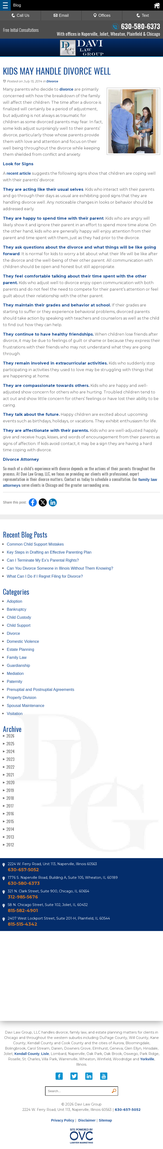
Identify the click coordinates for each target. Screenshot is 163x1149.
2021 (8, 774)
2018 (8, 798)
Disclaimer (87, 1120)
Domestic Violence (23, 641)
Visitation (15, 714)
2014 (8, 829)
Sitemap (105, 1120)
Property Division (21, 698)
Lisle (45, 1054)
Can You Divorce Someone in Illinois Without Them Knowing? (60, 568)
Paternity (14, 681)
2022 (8, 767)
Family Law (17, 657)
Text (145, 15)
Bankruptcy (16, 609)
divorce (66, 89)
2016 (8, 813)
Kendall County (26, 1054)
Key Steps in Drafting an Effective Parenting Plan (49, 552)
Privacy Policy (62, 1120)
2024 (9, 751)
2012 (8, 844)
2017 (8, 806)
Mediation (15, 673)
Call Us (20, 15)
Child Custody (19, 617)
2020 (9, 782)
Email (61, 15)
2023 (8, 759)
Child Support (18, 625)
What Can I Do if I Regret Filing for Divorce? (45, 576)
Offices (102, 15)
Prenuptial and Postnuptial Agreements (40, 690)
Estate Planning (20, 649)
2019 (8, 790)
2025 (8, 743)
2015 (8, 821)
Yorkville (147, 1059)
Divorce (52, 81)
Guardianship (18, 665)
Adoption (14, 601)
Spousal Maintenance (25, 706)
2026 (8, 736)
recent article (19, 173)
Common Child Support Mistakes (35, 544)
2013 (8, 837)
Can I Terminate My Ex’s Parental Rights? (43, 560)
